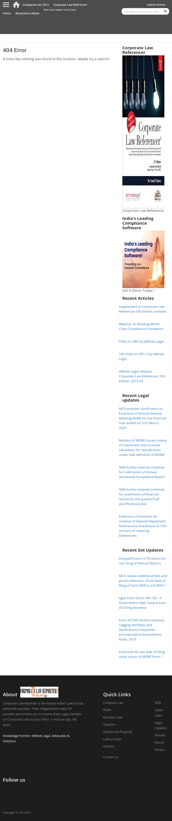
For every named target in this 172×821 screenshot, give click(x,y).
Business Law (112, 717)
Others (160, 750)
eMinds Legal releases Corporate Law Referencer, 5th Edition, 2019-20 (142, 376)
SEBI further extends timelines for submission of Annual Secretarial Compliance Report (142, 472)
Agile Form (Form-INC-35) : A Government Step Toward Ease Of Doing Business (142, 603)
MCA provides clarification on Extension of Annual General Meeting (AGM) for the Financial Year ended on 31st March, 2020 (142, 418)
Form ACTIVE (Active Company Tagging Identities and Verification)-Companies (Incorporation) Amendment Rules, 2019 (141, 629)
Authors (109, 746)
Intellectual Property (117, 732)
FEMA (107, 710)
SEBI (158, 703)
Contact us (110, 757)
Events (159, 742)
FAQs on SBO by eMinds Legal (141, 341)
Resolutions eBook (27, 13)
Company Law (113, 703)
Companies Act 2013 (36, 4)
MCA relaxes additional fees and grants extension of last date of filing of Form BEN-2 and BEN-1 (143, 581)
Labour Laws (112, 739)
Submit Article (156, 4)
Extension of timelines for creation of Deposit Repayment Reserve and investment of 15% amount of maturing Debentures (142, 526)
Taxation (109, 724)
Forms (7, 13)
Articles (160, 735)
